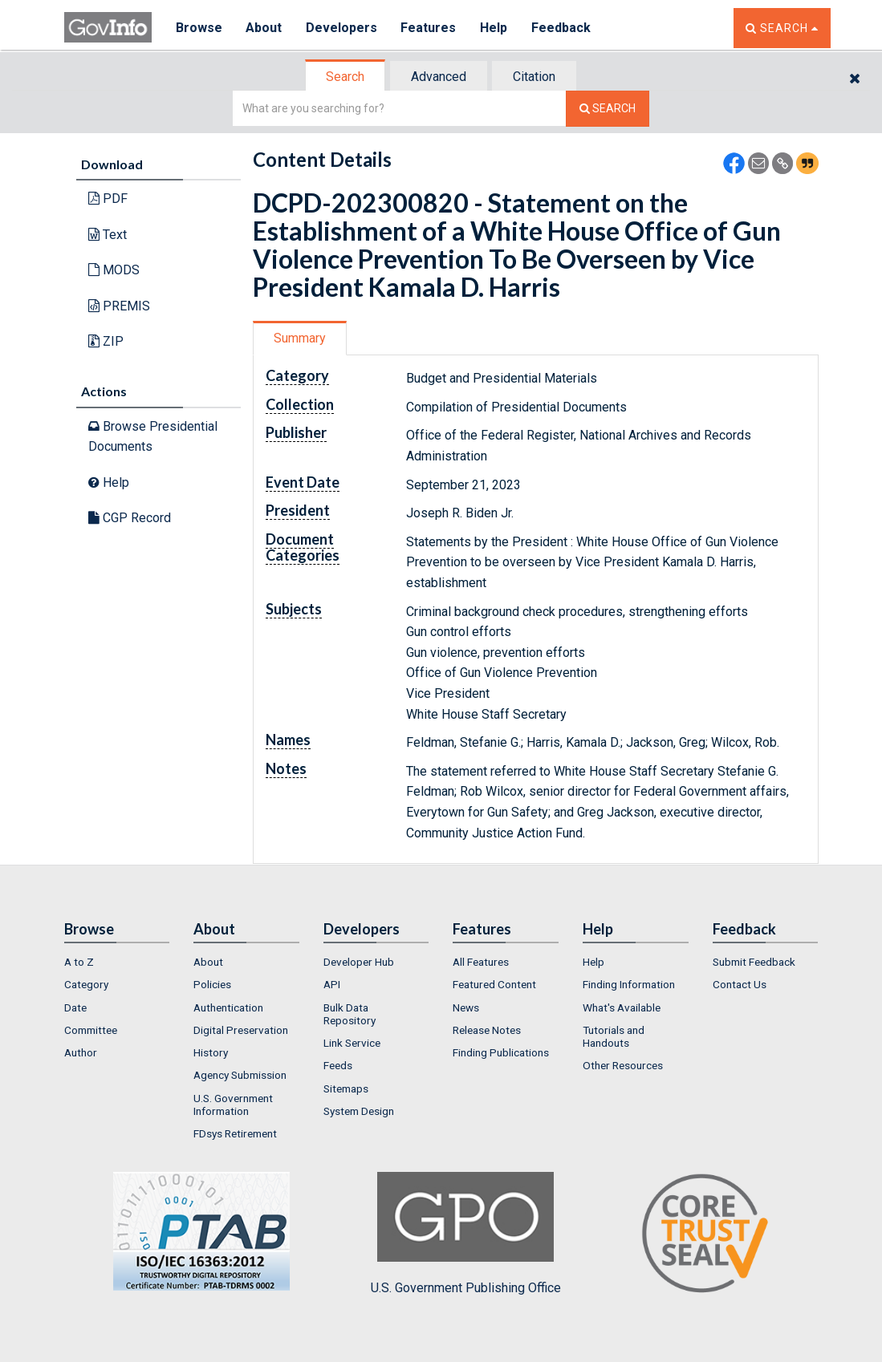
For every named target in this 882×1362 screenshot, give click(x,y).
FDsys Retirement (235, 1133)
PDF (108, 198)
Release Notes (487, 1030)
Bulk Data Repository (349, 1014)
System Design (358, 1111)
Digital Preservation (240, 1030)
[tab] (346, 76)
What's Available (621, 1007)
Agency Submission (240, 1074)
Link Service (351, 1042)
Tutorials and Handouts (613, 1036)
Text (107, 234)
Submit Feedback (754, 961)
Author (80, 1052)
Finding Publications (501, 1052)
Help (495, 27)
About (264, 27)
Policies (212, 984)
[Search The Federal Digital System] (607, 109)
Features (429, 27)
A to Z (79, 961)
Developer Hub (358, 961)
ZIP (106, 341)
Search (345, 76)
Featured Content (494, 984)
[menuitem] (117, 961)
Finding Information (629, 984)
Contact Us (739, 984)
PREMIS (119, 306)
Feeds (337, 1065)
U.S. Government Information (233, 1104)
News (466, 1007)
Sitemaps (345, 1088)
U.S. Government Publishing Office (466, 1233)
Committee (90, 1030)
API (331, 984)
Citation (534, 76)
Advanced (438, 76)
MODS (114, 270)
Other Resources (623, 1065)
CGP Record (129, 517)
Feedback (562, 27)
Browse (199, 27)
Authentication (228, 1007)
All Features (481, 961)
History (210, 1052)
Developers (342, 27)
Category (86, 984)
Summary (300, 338)
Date (75, 1007)
